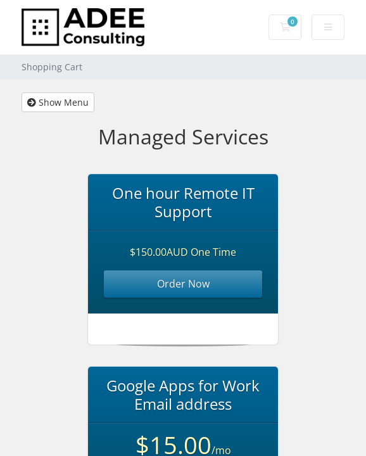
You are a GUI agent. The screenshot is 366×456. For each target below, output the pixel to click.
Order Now (183, 284)
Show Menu (58, 102)
